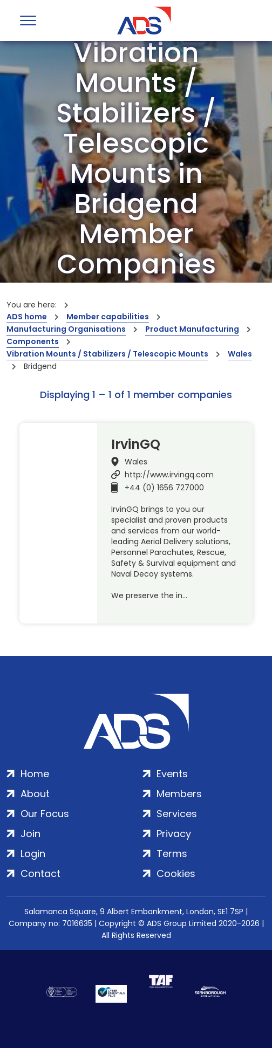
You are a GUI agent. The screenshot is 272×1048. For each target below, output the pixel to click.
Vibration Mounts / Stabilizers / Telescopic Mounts (107, 353)
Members (179, 793)
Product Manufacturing (192, 329)
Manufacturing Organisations (66, 329)
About (35, 793)
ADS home (26, 316)
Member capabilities (107, 316)
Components (32, 341)
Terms (172, 853)
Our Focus (45, 813)
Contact (40, 873)
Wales (240, 353)
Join (30, 833)
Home (35, 773)
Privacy (174, 833)
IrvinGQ (135, 444)
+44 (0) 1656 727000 (164, 487)
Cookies (176, 873)
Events (172, 773)
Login (33, 853)
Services (177, 813)
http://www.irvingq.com (169, 474)
